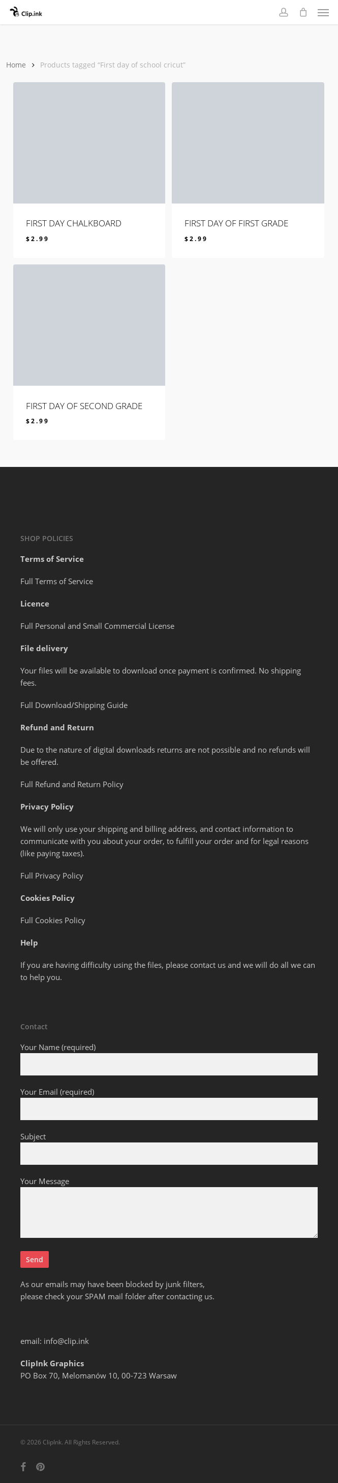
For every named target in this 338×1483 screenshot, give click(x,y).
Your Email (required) (169, 1103)
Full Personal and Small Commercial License (97, 626)
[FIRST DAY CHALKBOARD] (89, 143)
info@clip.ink (66, 1341)
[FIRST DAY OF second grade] (89, 325)
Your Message (169, 1208)
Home (16, 65)
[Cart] (303, 12)
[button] (323, 12)
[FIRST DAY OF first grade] (248, 143)
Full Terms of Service (56, 581)
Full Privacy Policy (51, 875)
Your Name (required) (169, 1058)
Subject (169, 1148)
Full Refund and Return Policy (72, 784)
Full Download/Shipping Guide (74, 705)
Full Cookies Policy (52, 920)
